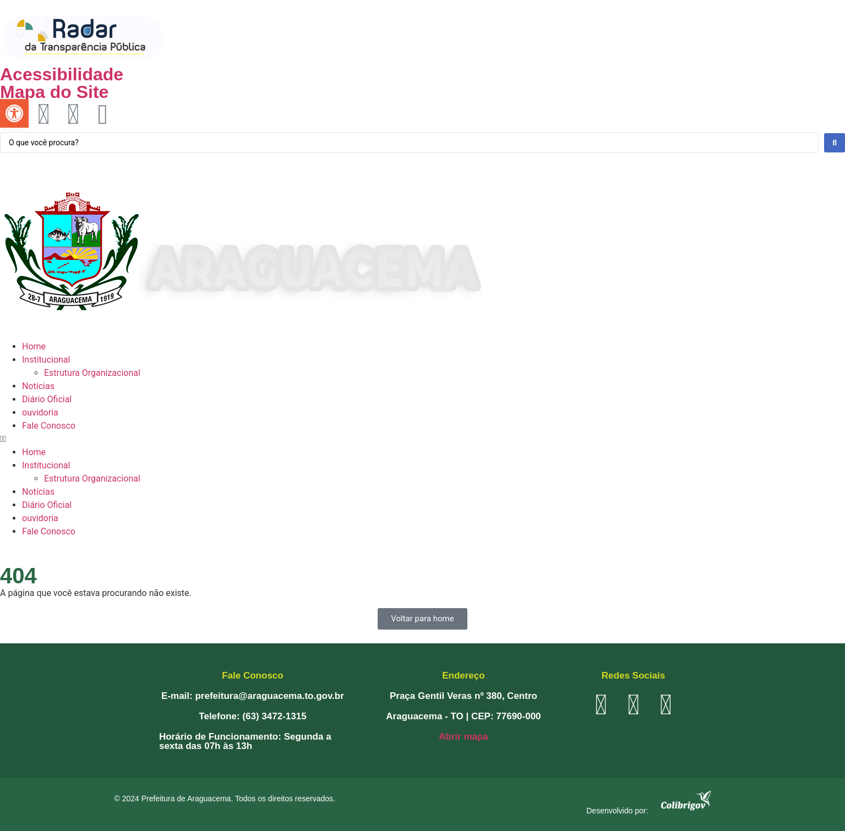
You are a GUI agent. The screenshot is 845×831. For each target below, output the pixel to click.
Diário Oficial (47, 399)
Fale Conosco (48, 425)
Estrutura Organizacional (92, 373)
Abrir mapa (463, 736)
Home (34, 346)
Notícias (38, 386)
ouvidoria (40, 412)
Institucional (46, 359)
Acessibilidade (61, 74)
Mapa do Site (54, 92)
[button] (422, 439)
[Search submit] (834, 142)
